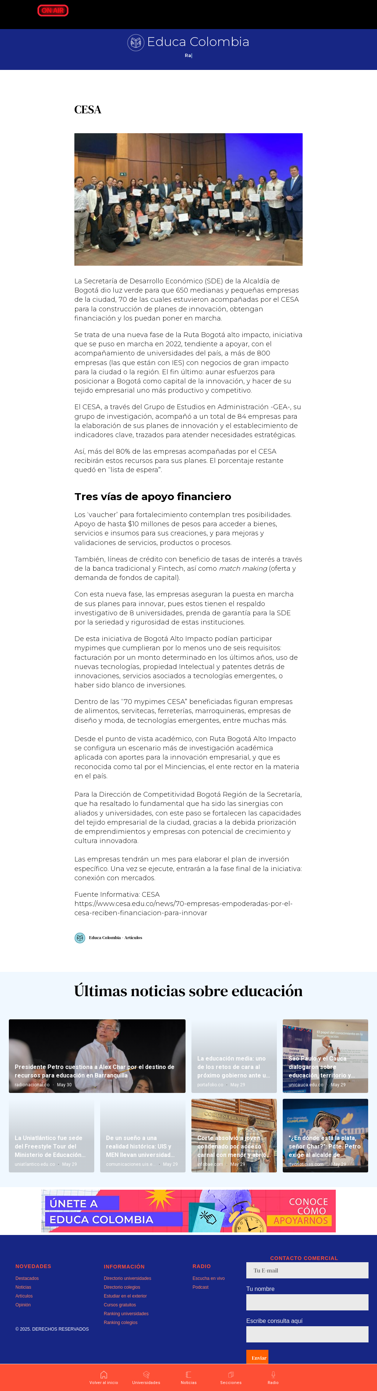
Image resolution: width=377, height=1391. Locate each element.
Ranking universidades (126, 1326)
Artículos (24, 1309)
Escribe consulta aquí (274, 1334)
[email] (307, 1283)
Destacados (27, 1291)
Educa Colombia (198, 41)
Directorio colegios (122, 1300)
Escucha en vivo (209, 1291)
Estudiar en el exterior (125, 1309)
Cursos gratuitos (120, 1317)
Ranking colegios (120, 1335)
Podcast (200, 1300)
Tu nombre (260, 1302)
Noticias (23, 1300)
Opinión (23, 1317)
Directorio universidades (127, 1291)
